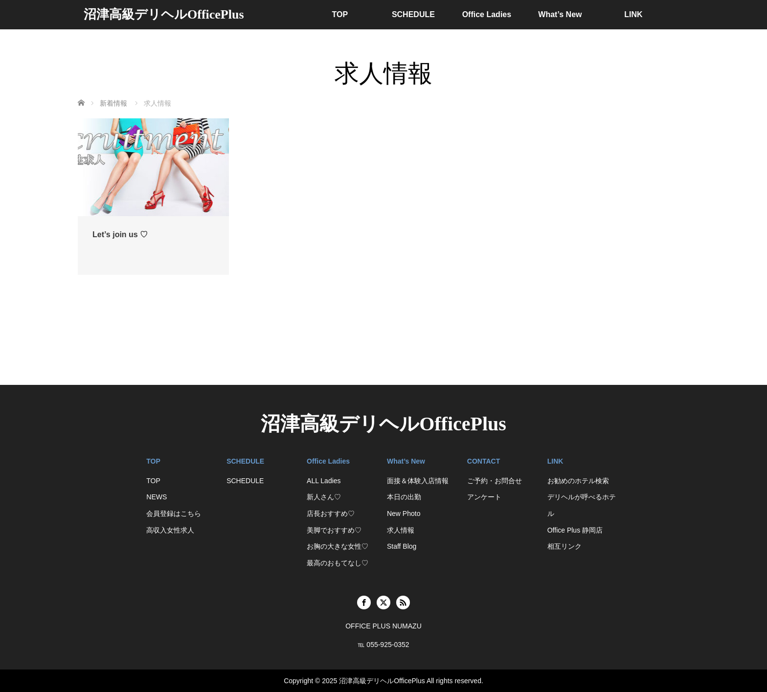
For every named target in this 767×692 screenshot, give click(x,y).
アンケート (484, 497)
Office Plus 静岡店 (575, 530)
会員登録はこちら (173, 513)
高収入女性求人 (170, 530)
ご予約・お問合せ (494, 481)
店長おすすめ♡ (331, 513)
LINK (633, 14)
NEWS (156, 497)
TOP (340, 14)
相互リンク (564, 546)
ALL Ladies (324, 481)
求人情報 (400, 530)
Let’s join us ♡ (120, 234)
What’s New (560, 14)
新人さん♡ (324, 497)
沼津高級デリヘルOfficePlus (164, 14)
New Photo (403, 513)
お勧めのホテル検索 (578, 481)
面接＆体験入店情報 (418, 481)
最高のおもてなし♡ (337, 563)
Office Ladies (486, 14)
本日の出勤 (404, 497)
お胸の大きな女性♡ (337, 546)
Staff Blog (401, 546)
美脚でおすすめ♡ (334, 530)
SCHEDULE (413, 14)
